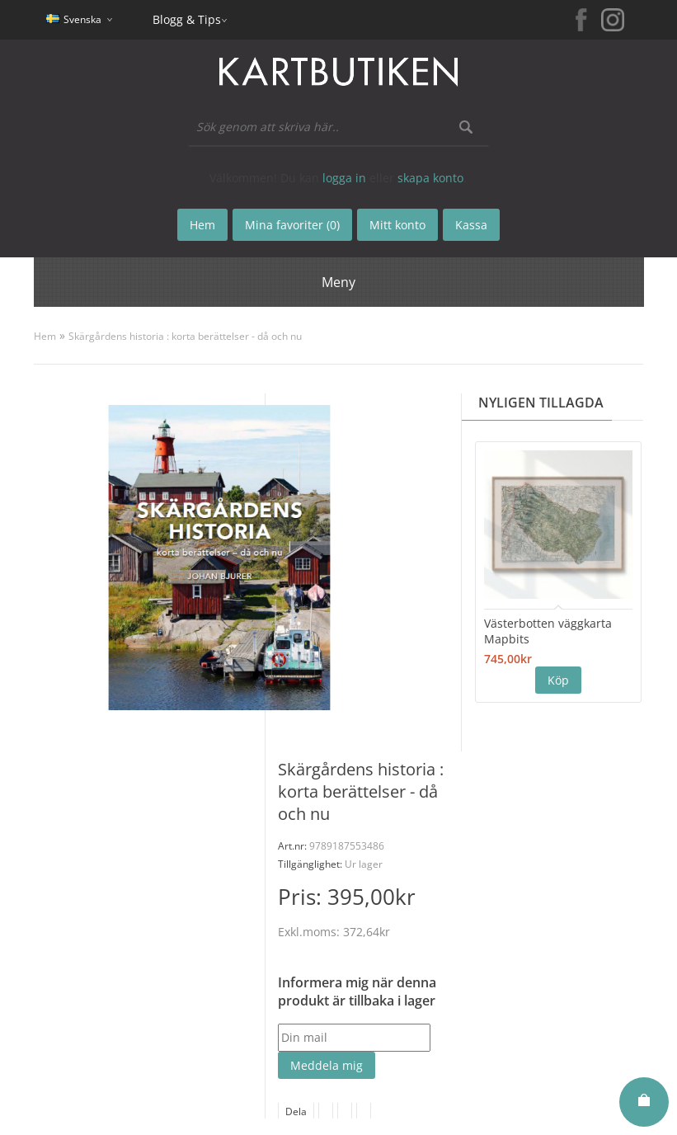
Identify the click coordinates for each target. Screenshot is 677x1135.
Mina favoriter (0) (292, 225)
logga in (344, 178)
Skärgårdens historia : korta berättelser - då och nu (185, 336)
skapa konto (430, 178)
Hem (45, 336)
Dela (296, 1111)
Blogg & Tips (187, 19)
